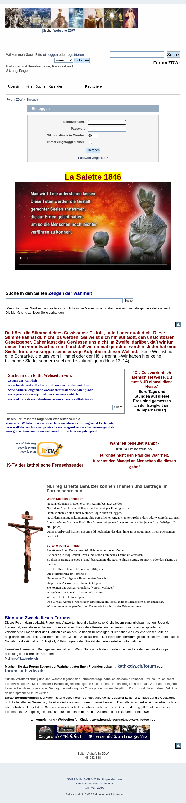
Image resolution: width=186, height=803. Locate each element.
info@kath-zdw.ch (24, 658)
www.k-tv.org (27, 447)
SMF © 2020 (92, 779)
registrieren (75, 55)
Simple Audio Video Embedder (95, 783)
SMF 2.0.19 (74, 779)
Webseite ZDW (64, 30)
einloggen (50, 55)
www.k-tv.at (28, 451)
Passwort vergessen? (93, 158)
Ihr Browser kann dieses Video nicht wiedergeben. (93, 226)
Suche (12, 293)
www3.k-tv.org (26, 443)
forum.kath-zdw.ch (24, 671)
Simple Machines (112, 779)
